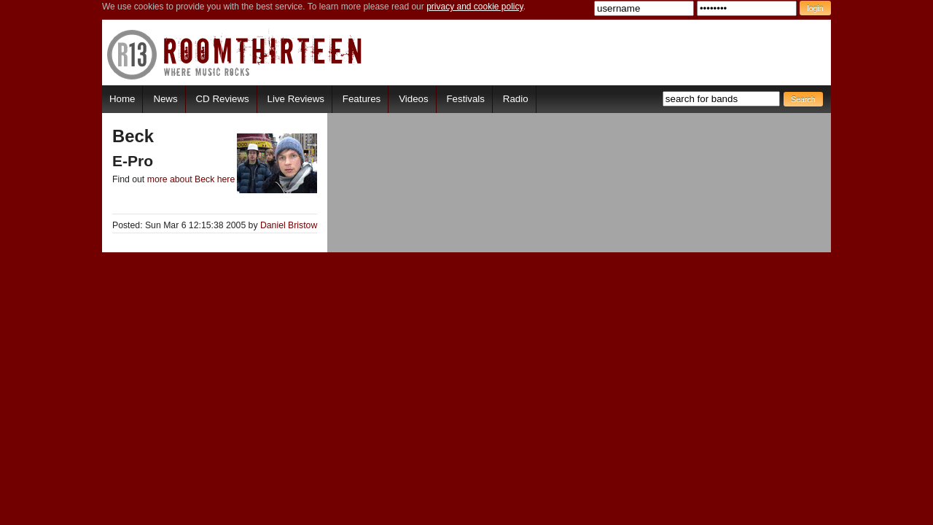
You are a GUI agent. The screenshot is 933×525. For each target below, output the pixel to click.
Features (361, 98)
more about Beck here (191, 179)
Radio (515, 98)
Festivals (465, 98)
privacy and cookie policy (474, 6)
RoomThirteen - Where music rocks (235, 54)
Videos (413, 98)
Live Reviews (296, 98)
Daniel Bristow (288, 225)
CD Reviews (222, 98)
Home (122, 98)
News (165, 98)
